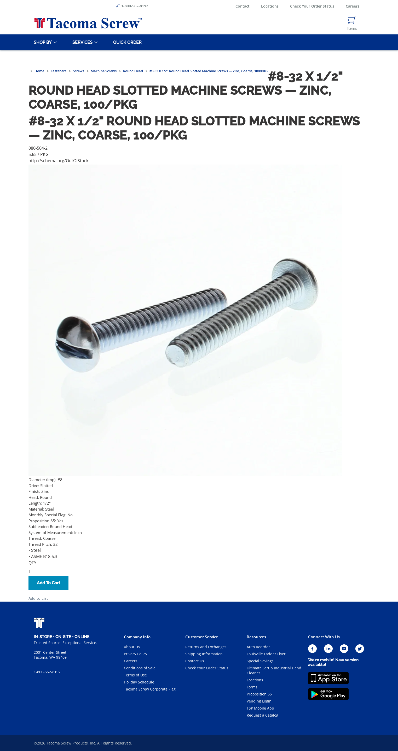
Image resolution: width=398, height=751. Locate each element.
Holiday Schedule (139, 682)
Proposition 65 (259, 694)
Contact (242, 6)
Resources (256, 636)
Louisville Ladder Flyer (266, 653)
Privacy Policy (135, 653)
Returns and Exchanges (206, 646)
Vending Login (259, 701)
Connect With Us (324, 636)
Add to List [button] (38, 598)
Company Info (137, 636)
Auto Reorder (258, 646)
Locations (270, 6)
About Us (132, 646)
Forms (252, 687)
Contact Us (194, 660)
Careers (352, 6)
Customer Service (201, 636)
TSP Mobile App (260, 708)
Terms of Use (135, 675)
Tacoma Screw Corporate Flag (150, 689)
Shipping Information (204, 653)
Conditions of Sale (139, 667)
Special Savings (260, 660)
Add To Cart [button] (48, 582)
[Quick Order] (126, 42)
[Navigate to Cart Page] (352, 23)
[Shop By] (42, 42)
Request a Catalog (262, 715)
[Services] (81, 42)
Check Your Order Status (312, 6)
